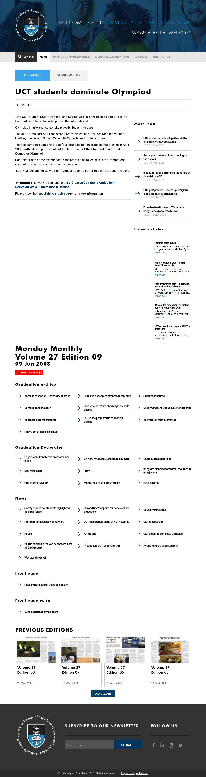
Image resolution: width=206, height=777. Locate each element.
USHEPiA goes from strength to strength (107, 395)
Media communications (112, 56)
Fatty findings (151, 482)
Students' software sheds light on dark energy (106, 408)
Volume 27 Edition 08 (26, 669)
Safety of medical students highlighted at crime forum (47, 510)
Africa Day (90, 533)
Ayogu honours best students (160, 545)
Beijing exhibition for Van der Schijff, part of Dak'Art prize (48, 545)
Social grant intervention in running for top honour (165, 157)
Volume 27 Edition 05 (160, 669)
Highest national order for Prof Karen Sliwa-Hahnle (169, 264)
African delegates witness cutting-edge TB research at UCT (172, 306)
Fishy (87, 470)
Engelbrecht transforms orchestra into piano (46, 459)
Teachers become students (40, 419)
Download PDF (29, 372)
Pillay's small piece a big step (41, 431)
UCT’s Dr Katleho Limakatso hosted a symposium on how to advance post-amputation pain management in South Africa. (172, 291)
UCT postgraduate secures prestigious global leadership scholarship (165, 192)
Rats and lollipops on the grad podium (46, 584)
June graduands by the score (41, 611)
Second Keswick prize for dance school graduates (106, 510)
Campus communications (71, 56)
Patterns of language (165, 243)
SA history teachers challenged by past (106, 458)
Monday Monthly (68, 75)
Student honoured (154, 395)
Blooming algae (33, 470)
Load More (103, 693)
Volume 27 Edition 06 (115, 669)
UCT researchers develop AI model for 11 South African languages (165, 140)
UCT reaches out (153, 521)
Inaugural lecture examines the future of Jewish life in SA (166, 174)
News (43, 56)
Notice (28, 533)
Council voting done (154, 509)
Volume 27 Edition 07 (71, 669)
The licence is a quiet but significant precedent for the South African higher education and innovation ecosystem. (172, 333)
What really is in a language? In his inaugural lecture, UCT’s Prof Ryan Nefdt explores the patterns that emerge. (172, 248)
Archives (141, 56)
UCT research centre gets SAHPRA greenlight (172, 327)
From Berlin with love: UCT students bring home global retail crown (163, 209)
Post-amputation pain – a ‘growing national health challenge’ (171, 285)
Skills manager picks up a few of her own (167, 407)
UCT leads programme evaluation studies (103, 420)
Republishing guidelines (134, 773)
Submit (128, 745)
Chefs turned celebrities (157, 458)
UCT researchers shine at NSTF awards (106, 521)
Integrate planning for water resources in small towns (167, 471)
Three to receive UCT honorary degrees (47, 395)
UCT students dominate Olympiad (163, 533)
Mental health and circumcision (102, 482)
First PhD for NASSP (36, 482)
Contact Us (161, 56)
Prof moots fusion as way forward (44, 521)
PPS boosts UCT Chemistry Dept (102, 545)
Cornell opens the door (37, 407)
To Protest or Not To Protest (159, 419)
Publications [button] (32, 75)
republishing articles (51, 193)
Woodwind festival (35, 557)
